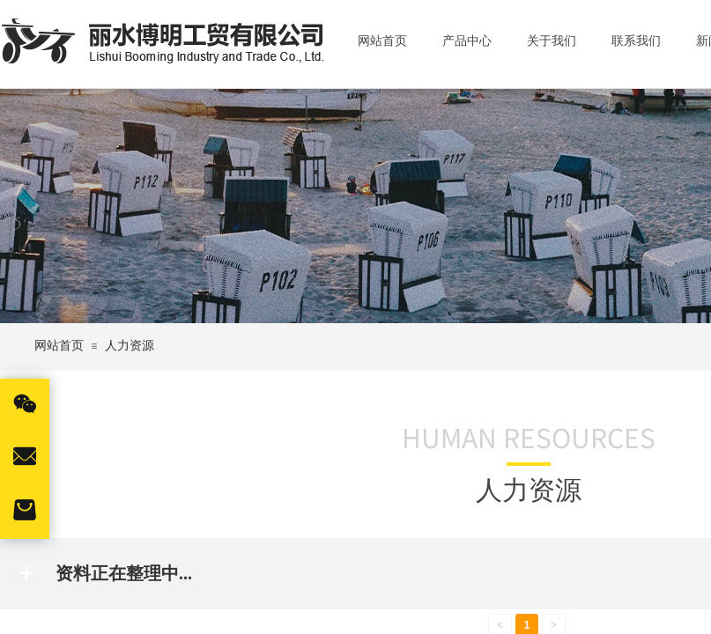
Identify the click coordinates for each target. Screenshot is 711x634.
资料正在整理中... (124, 573)
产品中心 (467, 41)
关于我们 (551, 41)
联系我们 (636, 41)
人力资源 (129, 345)
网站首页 (59, 345)
